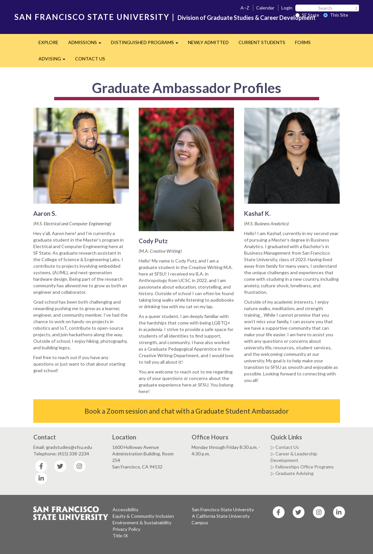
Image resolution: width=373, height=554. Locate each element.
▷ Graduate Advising (292, 473)
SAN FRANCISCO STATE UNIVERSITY (91, 17)
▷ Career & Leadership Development (294, 457)
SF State (307, 15)
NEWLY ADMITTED (208, 42)
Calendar (265, 7)
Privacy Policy (126, 529)
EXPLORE (48, 42)
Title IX (120, 535)
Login (286, 7)
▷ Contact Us (285, 447)
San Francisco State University (223, 509)
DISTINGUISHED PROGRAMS (147, 44)
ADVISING (54, 60)
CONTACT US (90, 58)
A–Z (245, 7)
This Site (335, 15)
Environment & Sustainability (142, 522)
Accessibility (125, 509)
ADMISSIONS (87, 44)
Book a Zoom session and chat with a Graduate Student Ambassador (187, 411)
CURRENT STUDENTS (262, 42)
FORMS (303, 42)
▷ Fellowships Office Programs (302, 466)
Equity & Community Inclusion (143, 516)
